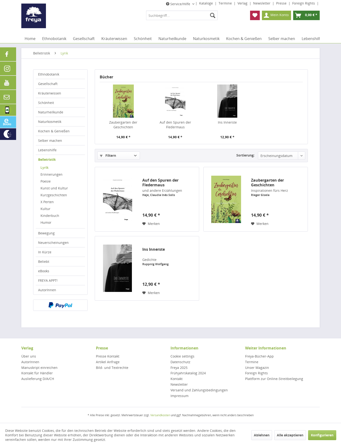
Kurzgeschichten (53, 195)
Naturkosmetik (49, 121)
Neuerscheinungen (53, 242)
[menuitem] (182, 15)
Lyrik (44, 167)
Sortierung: (245, 155)
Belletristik (47, 159)
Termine (226, 3)
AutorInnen (47, 290)
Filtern (108, 155)
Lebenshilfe (47, 150)
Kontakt (176, 378)
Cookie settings (182, 356)
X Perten (47, 202)
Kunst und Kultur (54, 188)
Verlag (243, 3)
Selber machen (50, 140)
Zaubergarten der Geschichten (123, 124)
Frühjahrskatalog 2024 (188, 373)
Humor (45, 222)
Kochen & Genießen (54, 131)
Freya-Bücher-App (259, 356)
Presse (281, 3)
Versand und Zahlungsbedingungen (199, 390)
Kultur (45, 208)
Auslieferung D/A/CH (37, 378)
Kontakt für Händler (37, 373)
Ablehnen (261, 435)
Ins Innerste (227, 122)
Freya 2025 (179, 367)
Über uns (28, 356)
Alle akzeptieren (290, 435)
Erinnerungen (51, 174)
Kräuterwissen (49, 93)
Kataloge (206, 3)
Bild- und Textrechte (112, 367)
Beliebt (43, 261)
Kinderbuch (49, 215)
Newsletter (262, 3)
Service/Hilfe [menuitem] (178, 4)
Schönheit (46, 102)
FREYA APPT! (48, 280)
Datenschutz (180, 362)
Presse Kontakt (107, 356)
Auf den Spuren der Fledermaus (175, 124)
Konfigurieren (322, 435)
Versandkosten (160, 415)
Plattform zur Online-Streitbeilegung (274, 378)
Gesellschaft (48, 83)
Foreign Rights (304, 3)
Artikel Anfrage (108, 362)
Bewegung (46, 233)
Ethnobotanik (48, 74)
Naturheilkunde (50, 112)
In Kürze (44, 252)
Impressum (179, 395)
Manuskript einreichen (39, 367)
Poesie (45, 181)
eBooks (43, 271)
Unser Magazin (257, 367)
